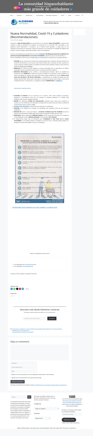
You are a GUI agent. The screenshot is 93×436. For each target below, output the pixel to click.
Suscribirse (52, 318)
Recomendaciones (46, 329)
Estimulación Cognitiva (53, 15)
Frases (64, 15)
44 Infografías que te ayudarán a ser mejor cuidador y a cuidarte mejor (34, 207)
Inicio (13, 15)
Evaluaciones (30, 15)
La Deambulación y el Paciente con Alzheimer (22, 332)
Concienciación (15, 329)
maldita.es (59, 80)
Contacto (77, 15)
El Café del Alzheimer (30, 264)
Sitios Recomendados (57, 329)
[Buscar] (29, 397)
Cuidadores (22, 329)
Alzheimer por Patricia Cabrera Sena (20, 330)
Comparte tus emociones (21, 106)
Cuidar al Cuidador (30, 329)
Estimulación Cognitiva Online (22, 88)
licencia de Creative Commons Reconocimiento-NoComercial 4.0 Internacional (72, 402)
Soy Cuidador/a (40, 15)
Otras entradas (38, 329)
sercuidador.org (28, 266)
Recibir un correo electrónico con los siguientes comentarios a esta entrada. (33, 374)
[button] (82, 15)
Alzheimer (21, 15)
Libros (71, 15)
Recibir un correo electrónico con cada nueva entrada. (27, 377)
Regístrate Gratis (69, 420)
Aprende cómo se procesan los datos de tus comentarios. (51, 385)
